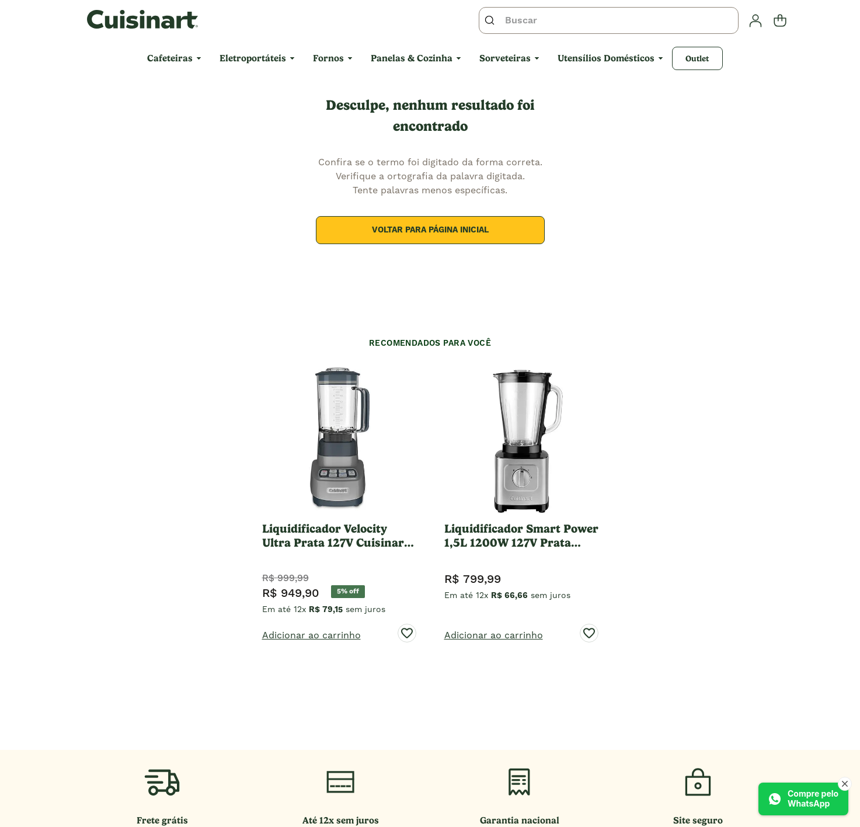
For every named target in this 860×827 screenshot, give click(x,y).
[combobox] (609, 20)
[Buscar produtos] (492, 20)
